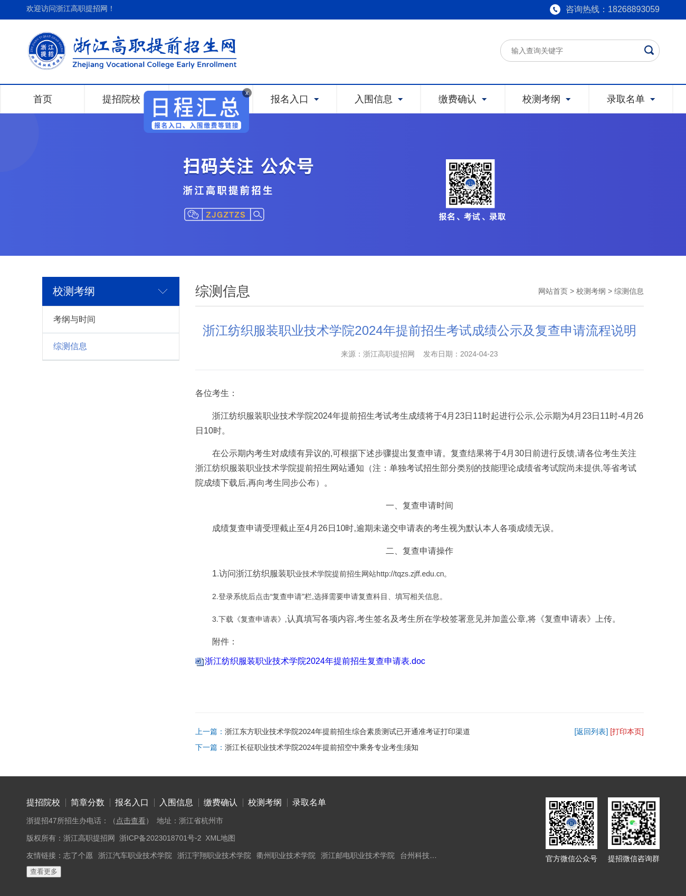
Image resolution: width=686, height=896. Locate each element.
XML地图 (220, 838)
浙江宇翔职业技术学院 (214, 855)
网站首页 (553, 291)
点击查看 (131, 820)
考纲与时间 (74, 319)
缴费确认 (220, 802)
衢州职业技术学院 (286, 855)
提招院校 (43, 802)
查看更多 (44, 871)
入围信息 (176, 802)
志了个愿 (78, 855)
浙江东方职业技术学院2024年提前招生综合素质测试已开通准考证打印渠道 (347, 731)
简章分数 (87, 802)
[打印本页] (627, 731)
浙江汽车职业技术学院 (135, 855)
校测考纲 (591, 291)
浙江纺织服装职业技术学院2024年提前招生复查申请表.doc (315, 661)
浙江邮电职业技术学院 (358, 855)
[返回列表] (591, 731)
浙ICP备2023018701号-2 (160, 838)
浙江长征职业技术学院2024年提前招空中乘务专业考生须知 (321, 747)
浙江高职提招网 (89, 838)
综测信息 (70, 346)
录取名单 (309, 802)
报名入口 (132, 802)
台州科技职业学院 (429, 855)
